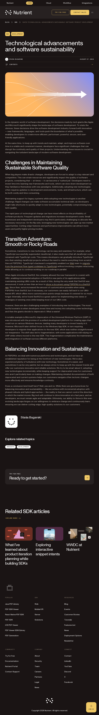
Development (23, 447)
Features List (69, 625)
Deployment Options (73, 635)
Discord (67, 671)
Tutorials (68, 620)
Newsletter (68, 641)
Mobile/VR (39, 609)
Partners (38, 677)
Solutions (39, 620)
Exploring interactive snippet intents (48, 549)
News (66, 630)
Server (37, 614)
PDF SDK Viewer (12, 609)
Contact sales (79, 12)
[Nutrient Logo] (18, 12)
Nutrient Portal (11, 666)
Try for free (60, 12)
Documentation (12, 661)
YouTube (68, 666)
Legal (37, 682)
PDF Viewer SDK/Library (15, 630)
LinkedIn (67, 661)
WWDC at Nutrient (74, 547)
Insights (10, 447)
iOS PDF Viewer (11, 625)
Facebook (68, 682)
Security (38, 661)
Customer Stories (72, 614)
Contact (67, 656)
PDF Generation (12, 635)
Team (37, 666)
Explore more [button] (13, 518)
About (37, 656)
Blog (66, 604)
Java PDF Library (12, 604)
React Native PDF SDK (14, 614)
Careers (38, 671)
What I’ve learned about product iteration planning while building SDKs (18, 554)
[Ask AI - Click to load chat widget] (91, 707)
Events (67, 609)
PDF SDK (9, 620)
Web (72, 263)
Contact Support (12, 671)
